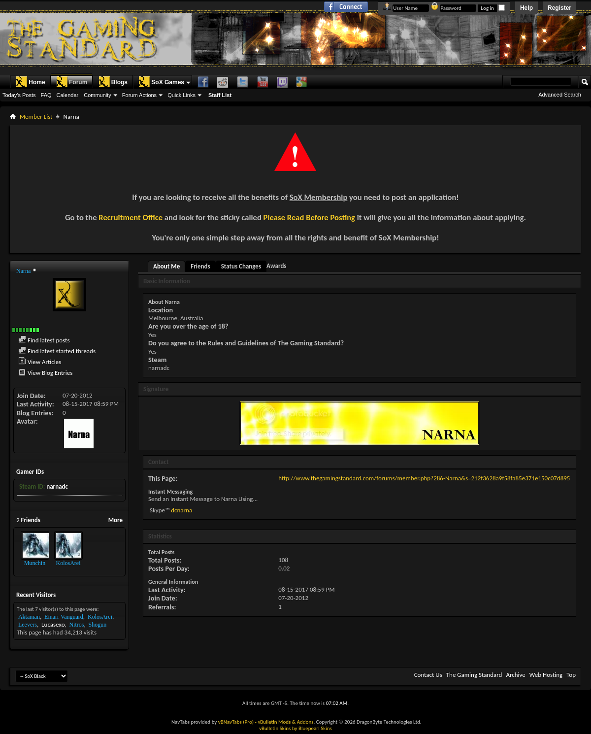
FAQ (46, 95)
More (115, 520)
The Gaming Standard (474, 674)
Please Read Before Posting (309, 217)
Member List (36, 116)
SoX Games (161, 82)
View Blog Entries (45, 372)
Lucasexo (53, 624)
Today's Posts (19, 95)
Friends (200, 266)
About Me (166, 266)
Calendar (68, 95)
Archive (515, 674)
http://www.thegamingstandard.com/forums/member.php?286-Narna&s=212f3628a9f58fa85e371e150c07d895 (424, 478)
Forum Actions (139, 95)
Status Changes (241, 266)
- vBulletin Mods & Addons (284, 722)
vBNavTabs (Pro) (236, 722)
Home (30, 82)
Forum (71, 82)
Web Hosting (545, 674)
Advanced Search (559, 95)
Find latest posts (44, 340)
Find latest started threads (57, 351)
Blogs (113, 82)
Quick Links (181, 95)
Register (559, 7)
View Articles (39, 362)
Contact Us (428, 674)
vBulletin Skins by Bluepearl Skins (295, 728)
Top (571, 674)
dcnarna (181, 510)
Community (97, 95)
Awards (276, 265)
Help (526, 7)
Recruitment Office (130, 217)
